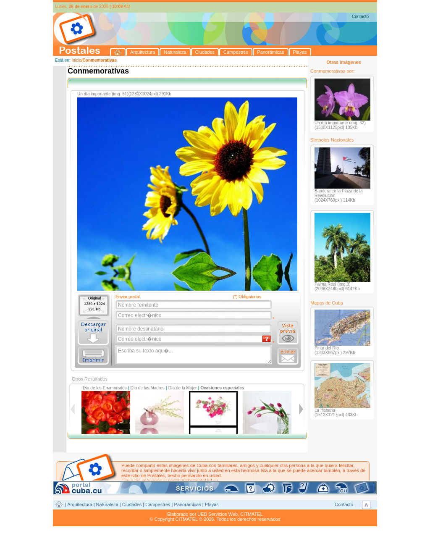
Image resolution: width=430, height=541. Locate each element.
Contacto (360, 16)
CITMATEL (251, 514)
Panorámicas (187, 504)
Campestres (157, 504)
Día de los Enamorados (105, 388)
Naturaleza (107, 504)
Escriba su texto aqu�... (194, 355)
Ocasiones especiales (222, 388)
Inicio (76, 60)
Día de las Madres (148, 388)
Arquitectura (79, 504)
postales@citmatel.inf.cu (193, 480)
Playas (212, 504)
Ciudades (132, 504)
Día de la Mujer (182, 388)
